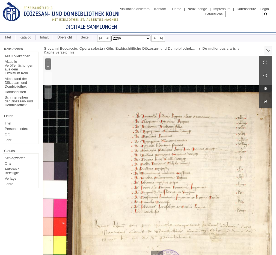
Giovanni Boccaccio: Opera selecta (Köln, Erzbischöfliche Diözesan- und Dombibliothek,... (120, 49)
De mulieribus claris (219, 49)
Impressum (221, 9)
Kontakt (160, 9)
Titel (7, 37)
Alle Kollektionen (17, 56)
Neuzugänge (197, 9)
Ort (7, 134)
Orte (8, 163)
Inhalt (44, 37)
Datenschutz (246, 9)
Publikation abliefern (134, 9)
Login (264, 9)
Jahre (9, 184)
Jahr (8, 140)
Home (176, 9)
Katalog (25, 37)
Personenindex (16, 129)
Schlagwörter (15, 158)
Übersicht (64, 37)
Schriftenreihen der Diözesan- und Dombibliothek (19, 101)
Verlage (10, 178)
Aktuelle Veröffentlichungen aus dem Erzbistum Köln (19, 67)
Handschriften (15, 92)
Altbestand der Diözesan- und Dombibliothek (16, 82)
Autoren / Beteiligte (12, 171)
